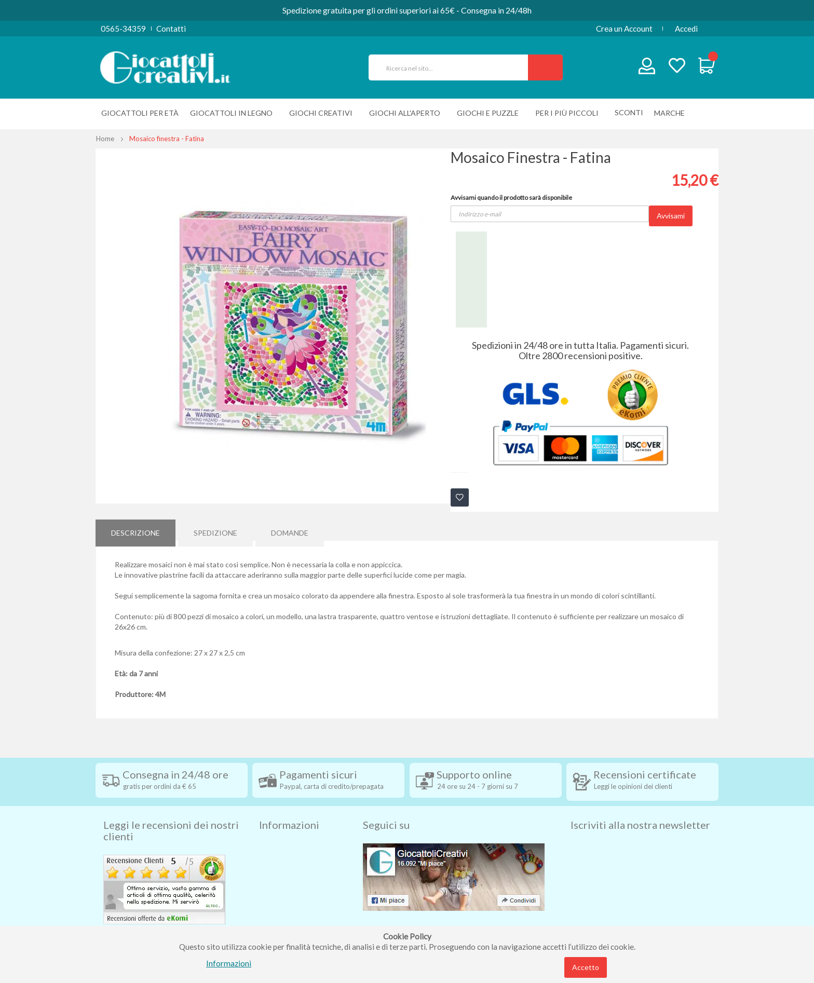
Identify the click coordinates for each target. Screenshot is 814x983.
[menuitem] (672, 113)
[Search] (545, 67)
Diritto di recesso (289, 862)
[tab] (135, 530)
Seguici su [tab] (386, 807)
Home (105, 138)
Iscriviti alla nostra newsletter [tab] (640, 807)
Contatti (171, 28)
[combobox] (452, 67)
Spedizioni (276, 831)
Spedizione (215, 529)
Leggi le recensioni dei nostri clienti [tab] (171, 812)
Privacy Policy (284, 893)
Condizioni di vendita (295, 846)
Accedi (686, 28)
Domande (289, 529)
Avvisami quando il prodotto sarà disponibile (511, 197)
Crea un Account (624, 28)
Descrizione (135, 529)
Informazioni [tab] (289, 807)
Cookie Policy (283, 908)
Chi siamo (276, 924)
